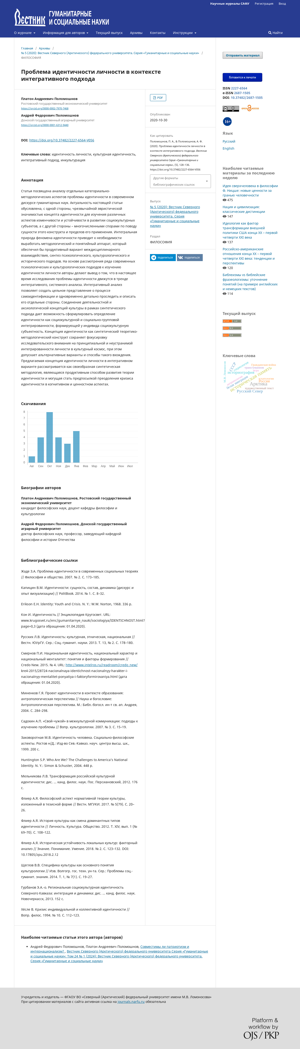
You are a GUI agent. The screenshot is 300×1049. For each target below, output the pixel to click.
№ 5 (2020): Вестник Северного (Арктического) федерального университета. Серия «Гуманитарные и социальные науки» (110, 53)
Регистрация (264, 3)
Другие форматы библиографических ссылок (174, 181)
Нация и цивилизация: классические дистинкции (244, 209)
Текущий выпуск (109, 32)
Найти (275, 32)
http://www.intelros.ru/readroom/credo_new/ (102, 665)
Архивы (136, 32)
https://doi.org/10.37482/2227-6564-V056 (61, 140)
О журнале (23, 32)
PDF (160, 98)
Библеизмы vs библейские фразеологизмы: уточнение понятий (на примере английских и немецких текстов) (250, 282)
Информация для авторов (64, 32)
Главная (27, 48)
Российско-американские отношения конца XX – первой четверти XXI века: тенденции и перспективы (249, 256)
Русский (229, 141)
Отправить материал (242, 55)
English (228, 148)
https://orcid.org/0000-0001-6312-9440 (44, 125)
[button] (163, 257)
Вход (282, 3)
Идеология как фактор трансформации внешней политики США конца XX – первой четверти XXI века (250, 230)
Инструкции (183, 32)
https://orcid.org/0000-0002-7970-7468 (44, 108)
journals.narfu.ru (131, 1001)
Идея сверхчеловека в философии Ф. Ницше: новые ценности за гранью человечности (250, 190)
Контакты (157, 32)
